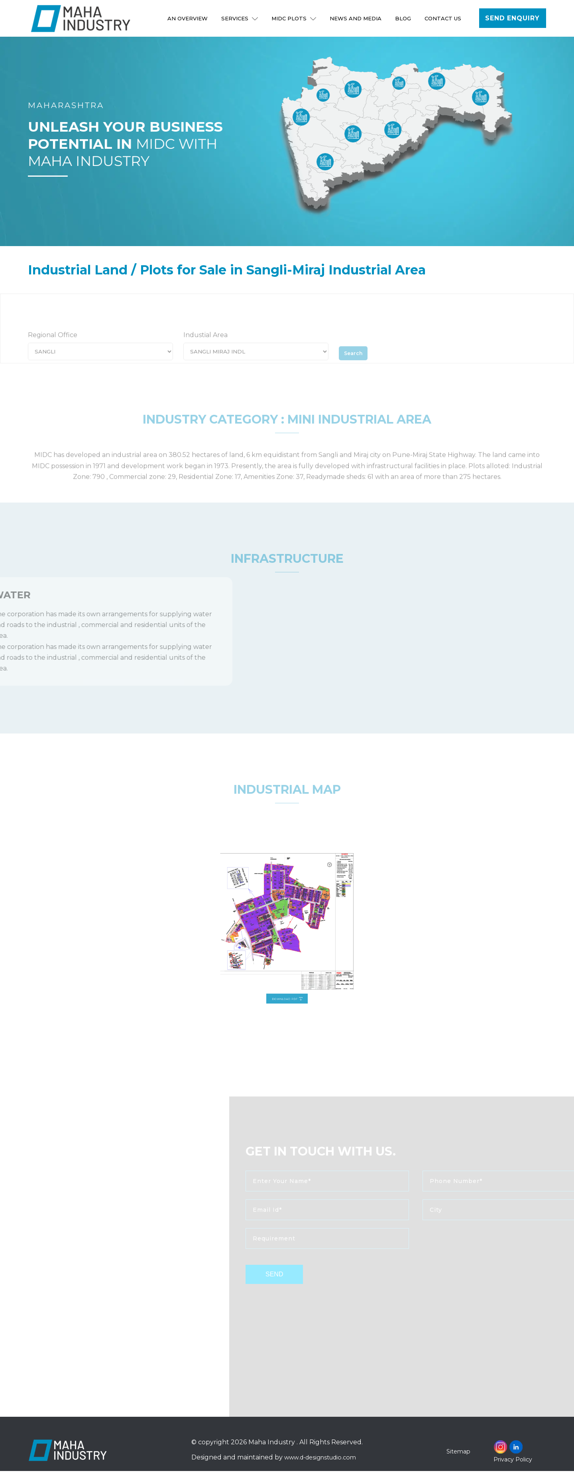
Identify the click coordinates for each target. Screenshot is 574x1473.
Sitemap (459, 1453)
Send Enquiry (513, 18)
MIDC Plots (294, 18)
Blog (404, 18)
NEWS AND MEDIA (356, 18)
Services (240, 18)
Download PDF (287, 966)
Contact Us (443, 18)
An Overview (188, 18)
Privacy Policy (512, 1461)
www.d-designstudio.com (323, 1459)
